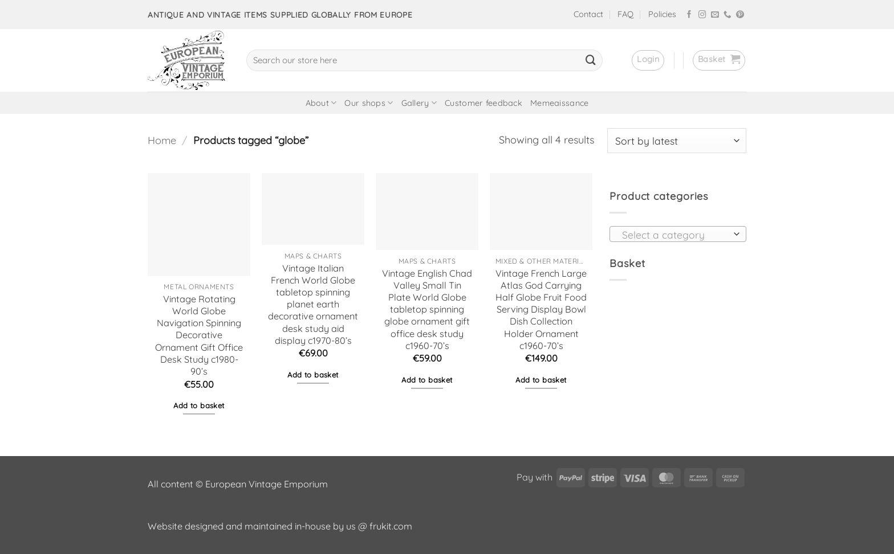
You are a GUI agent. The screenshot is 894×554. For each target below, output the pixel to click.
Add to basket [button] (198, 405)
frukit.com (390, 526)
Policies (662, 14)
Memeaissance (559, 103)
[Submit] (591, 60)
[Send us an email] (715, 15)
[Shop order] (676, 140)
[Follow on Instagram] (702, 15)
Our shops (368, 102)
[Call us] (728, 15)
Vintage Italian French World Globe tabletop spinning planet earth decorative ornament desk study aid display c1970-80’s (313, 304)
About (321, 102)
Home (162, 140)
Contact (588, 14)
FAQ (625, 14)
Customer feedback (483, 103)
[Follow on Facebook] (689, 15)
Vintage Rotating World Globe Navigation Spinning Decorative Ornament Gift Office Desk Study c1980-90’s (199, 335)
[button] (648, 60)
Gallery (419, 102)
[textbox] (674, 235)
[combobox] (677, 234)
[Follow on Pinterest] (740, 15)
